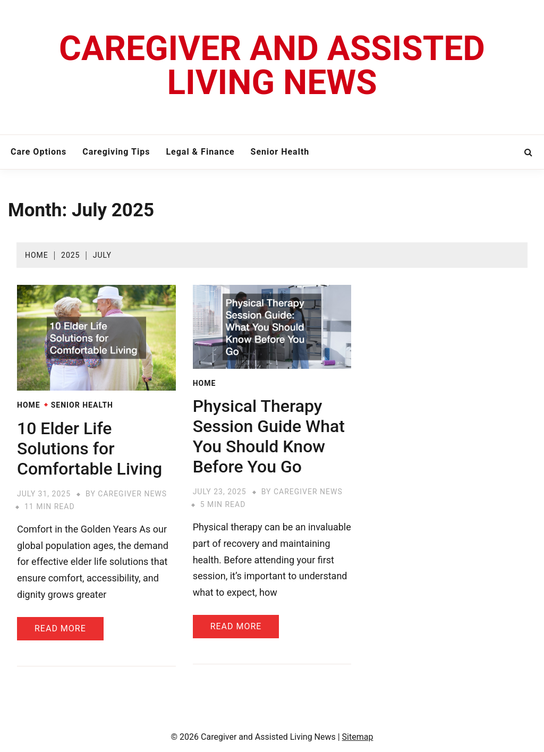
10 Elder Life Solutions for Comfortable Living (89, 448)
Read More (60, 628)
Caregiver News (132, 493)
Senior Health (280, 152)
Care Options (38, 152)
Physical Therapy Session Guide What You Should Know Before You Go (269, 436)
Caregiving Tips (116, 152)
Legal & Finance (200, 152)
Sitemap (357, 737)
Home (28, 405)
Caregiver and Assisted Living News (272, 66)
